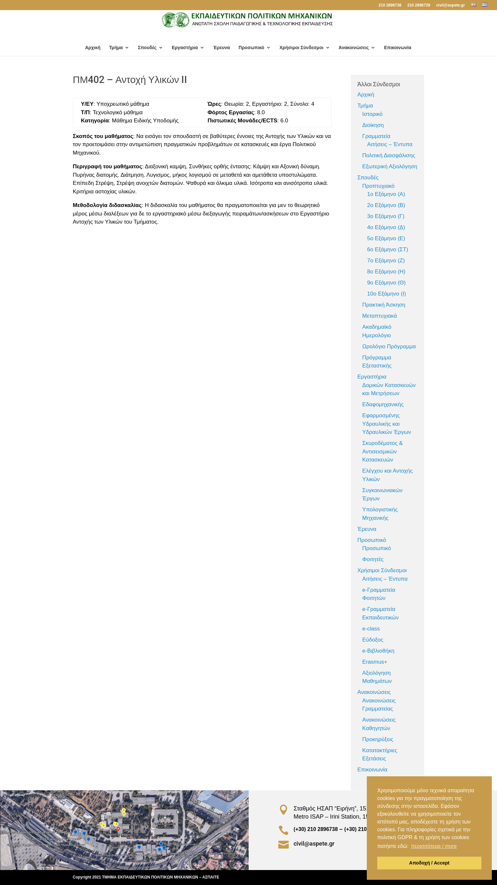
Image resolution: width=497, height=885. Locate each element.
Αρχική (92, 47)
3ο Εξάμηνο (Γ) (386, 216)
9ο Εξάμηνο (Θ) (386, 283)
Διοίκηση (373, 125)
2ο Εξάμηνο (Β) (386, 205)
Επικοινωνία (397, 47)
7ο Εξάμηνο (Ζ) (386, 260)
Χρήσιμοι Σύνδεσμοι (302, 47)
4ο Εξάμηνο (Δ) (386, 227)
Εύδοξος (372, 640)
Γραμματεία (376, 136)
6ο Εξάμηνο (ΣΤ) (387, 249)
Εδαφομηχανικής (383, 404)
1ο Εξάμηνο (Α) (386, 194)
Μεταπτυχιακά (379, 316)
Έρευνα (221, 47)
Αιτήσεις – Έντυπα (389, 144)
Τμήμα (116, 47)
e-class (371, 629)
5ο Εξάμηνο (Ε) (386, 238)
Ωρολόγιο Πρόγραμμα (389, 346)
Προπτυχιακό (378, 186)
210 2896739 (418, 5)
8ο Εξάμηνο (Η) (386, 272)
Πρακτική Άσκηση (383, 305)
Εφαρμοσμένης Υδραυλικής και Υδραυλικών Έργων (386, 423)
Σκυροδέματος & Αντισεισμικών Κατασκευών (382, 451)
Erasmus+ (374, 662)
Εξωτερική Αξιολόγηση (389, 166)
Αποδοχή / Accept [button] (429, 862)
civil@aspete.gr (450, 5)
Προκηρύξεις (377, 739)
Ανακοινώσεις (353, 47)
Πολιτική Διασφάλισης (388, 155)
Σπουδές (147, 47)
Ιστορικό (372, 114)
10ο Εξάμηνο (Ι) (386, 294)
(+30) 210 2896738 (346, 829)
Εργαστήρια (185, 47)
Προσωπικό (251, 47)
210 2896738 (390, 5)
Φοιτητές (372, 559)
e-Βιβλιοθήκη (378, 651)
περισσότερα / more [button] (434, 846)
